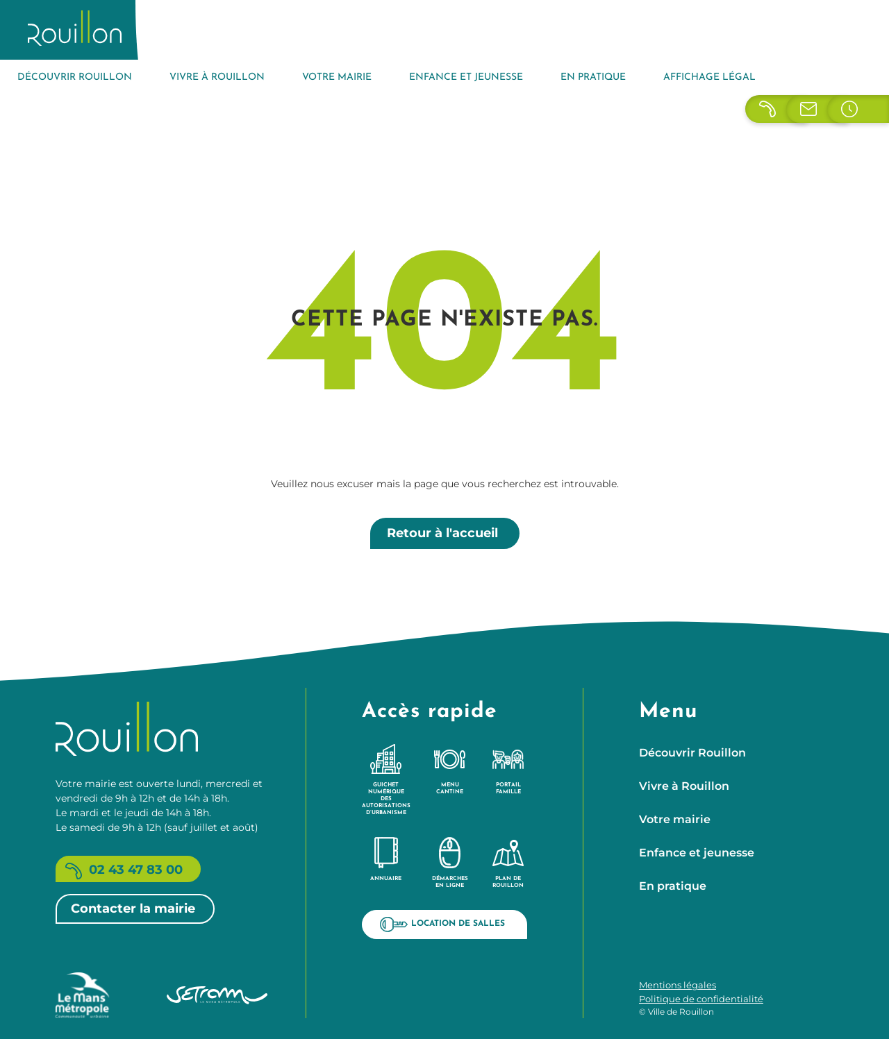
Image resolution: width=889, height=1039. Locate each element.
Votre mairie (337, 77)
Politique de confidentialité (701, 998)
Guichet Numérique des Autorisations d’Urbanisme (386, 779)
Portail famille (508, 769)
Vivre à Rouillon (217, 77)
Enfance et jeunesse (466, 77)
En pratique (593, 77)
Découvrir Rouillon (74, 77)
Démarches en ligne (450, 862)
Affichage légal (709, 77)
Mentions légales (677, 984)
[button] (861, 1011)
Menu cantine (449, 769)
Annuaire (385, 859)
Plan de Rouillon (508, 862)
